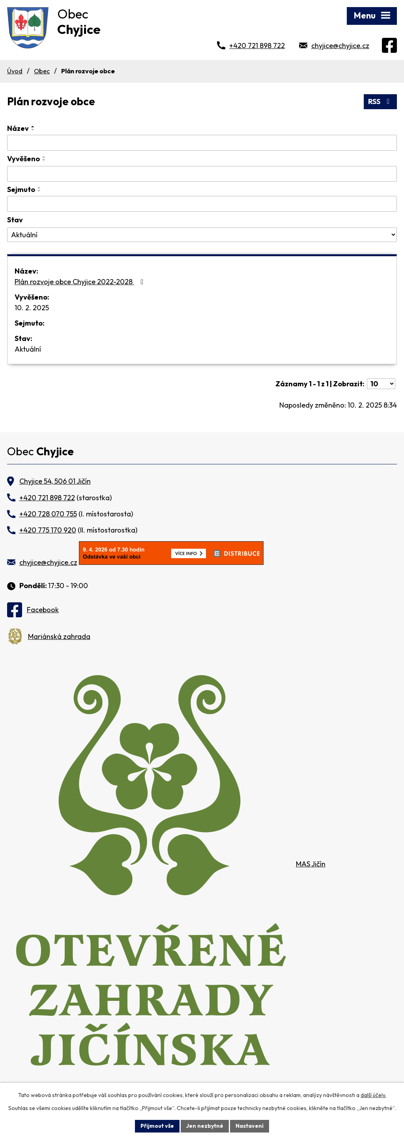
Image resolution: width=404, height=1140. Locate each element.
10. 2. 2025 (32, 307)
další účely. (373, 1095)
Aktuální (28, 349)
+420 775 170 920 (47, 530)
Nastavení (250, 1125)
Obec (42, 71)
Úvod (14, 71)
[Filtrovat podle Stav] (202, 234)
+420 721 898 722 (257, 45)
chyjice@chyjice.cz (340, 45)
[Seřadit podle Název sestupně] (33, 129)
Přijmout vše (157, 1125)
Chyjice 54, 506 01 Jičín (55, 481)
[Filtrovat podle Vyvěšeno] (202, 174)
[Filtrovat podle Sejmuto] (202, 204)
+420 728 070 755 (48, 513)
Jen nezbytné (204, 1125)
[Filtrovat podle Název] (202, 143)
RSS (380, 101)
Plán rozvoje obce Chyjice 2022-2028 (81, 281)
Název (18, 128)
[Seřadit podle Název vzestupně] (33, 126)
